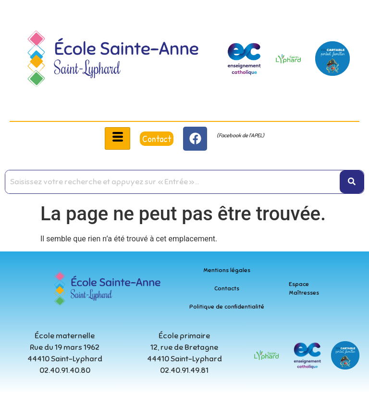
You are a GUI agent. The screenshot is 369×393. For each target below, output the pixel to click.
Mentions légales (226, 270)
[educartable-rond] (332, 58)
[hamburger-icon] (117, 138)
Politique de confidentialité (226, 306)
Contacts (226, 288)
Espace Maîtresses (304, 288)
